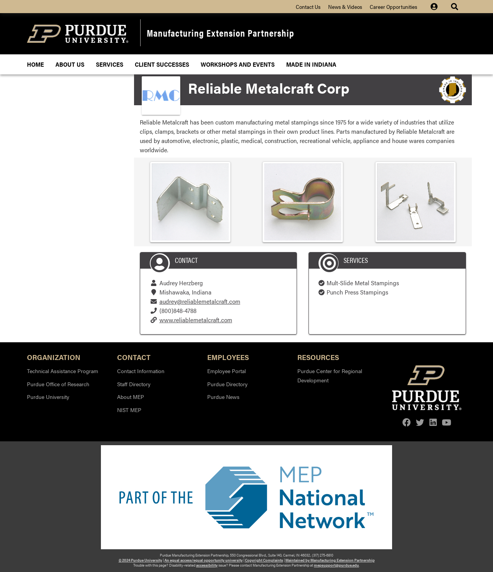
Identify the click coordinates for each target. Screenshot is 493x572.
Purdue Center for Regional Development (329, 375)
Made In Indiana (311, 64)
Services (109, 64)
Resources (318, 357)
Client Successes (162, 64)
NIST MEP (129, 410)
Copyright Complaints (264, 560)
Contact (134, 357)
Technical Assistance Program (62, 371)
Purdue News (223, 396)
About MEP (130, 396)
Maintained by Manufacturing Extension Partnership (330, 560)
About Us (69, 64)
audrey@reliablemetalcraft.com (199, 301)
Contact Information (140, 371)
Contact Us (308, 6)
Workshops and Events (238, 64)
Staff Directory (134, 384)
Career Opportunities (393, 6)
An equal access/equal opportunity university (203, 560)
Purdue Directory (227, 384)
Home (35, 64)
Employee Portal (226, 371)
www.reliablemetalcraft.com (195, 319)
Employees (228, 357)
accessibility (207, 565)
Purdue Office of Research (58, 384)
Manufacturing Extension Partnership (220, 32)
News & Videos (345, 6)
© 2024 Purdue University (140, 560)
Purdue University (48, 396)
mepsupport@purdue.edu (336, 565)
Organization (53, 357)
